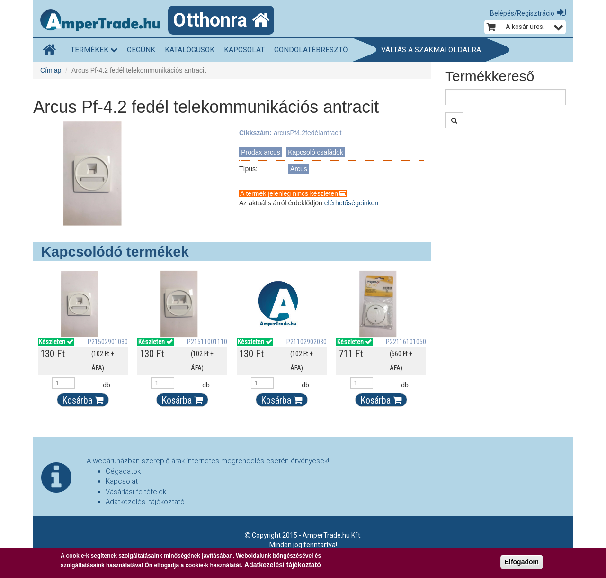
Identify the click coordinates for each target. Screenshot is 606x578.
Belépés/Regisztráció (522, 13)
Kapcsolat (244, 50)
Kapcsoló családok (315, 152)
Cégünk (141, 50)
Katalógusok (189, 50)
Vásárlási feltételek (136, 491)
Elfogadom (522, 562)
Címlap (50, 70)
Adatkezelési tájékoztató (145, 501)
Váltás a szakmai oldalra (431, 50)
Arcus (298, 169)
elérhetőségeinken (351, 203)
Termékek (94, 50)
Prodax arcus (260, 152)
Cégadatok (123, 471)
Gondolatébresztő (311, 50)
